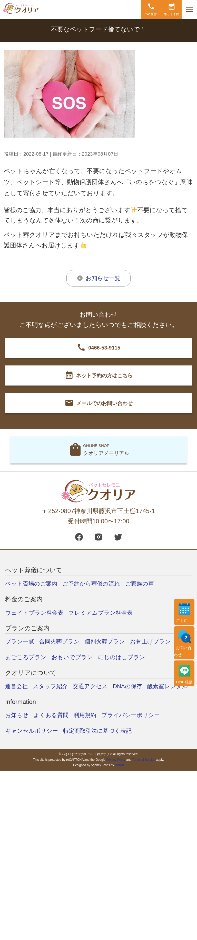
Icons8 (119, 781)
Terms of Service (143, 775)
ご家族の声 (150, 583)
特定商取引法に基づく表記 (105, 746)
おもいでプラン (77, 656)
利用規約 (91, 730)
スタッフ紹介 (54, 686)
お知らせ (18, 730)
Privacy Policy (115, 775)
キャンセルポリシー (34, 746)
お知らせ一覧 (103, 278)
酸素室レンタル (27, 701)
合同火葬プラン (64, 641)
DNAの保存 (137, 686)
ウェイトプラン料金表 (36, 612)
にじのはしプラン (130, 656)
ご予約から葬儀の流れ (98, 583)
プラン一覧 (21, 641)
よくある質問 (55, 730)
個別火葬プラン (113, 641)
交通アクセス (97, 686)
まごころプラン (27, 656)
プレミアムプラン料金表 (108, 612)
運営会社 (17, 686)
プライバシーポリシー (140, 730)
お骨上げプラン (162, 641)
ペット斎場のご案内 (33, 583)
